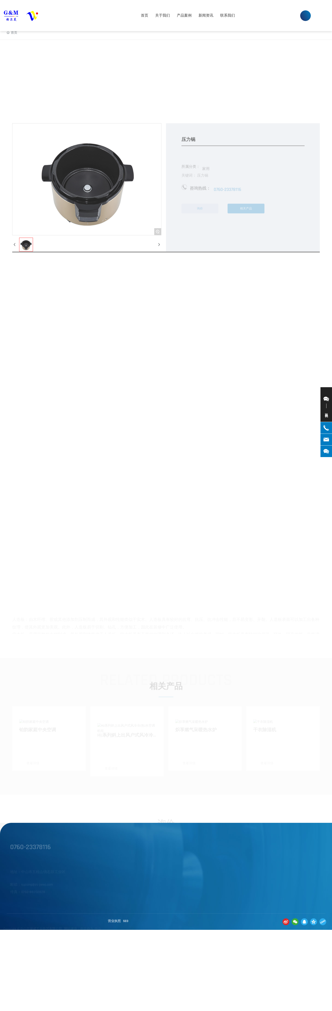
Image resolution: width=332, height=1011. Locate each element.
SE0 (125, 921)
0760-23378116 (273, 12)
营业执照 (114, 921)
